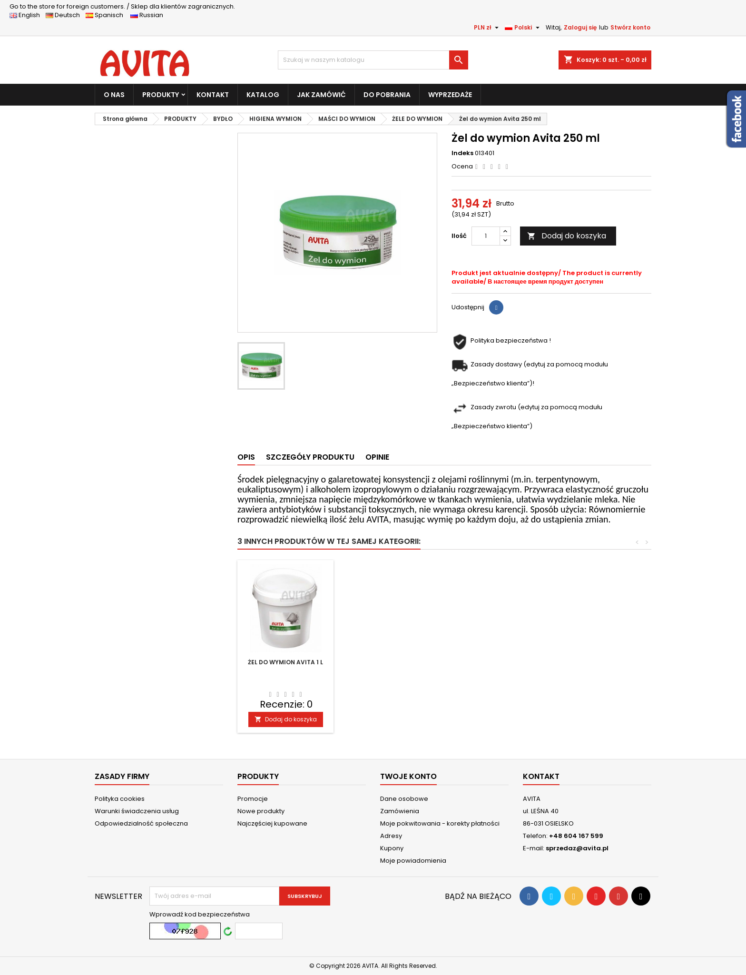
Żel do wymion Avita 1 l (496, 662)
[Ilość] (485, 236)
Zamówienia (399, 811)
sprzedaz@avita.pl (577, 848)
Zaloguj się (580, 27)
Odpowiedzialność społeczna (141, 823)
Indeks (462, 153)
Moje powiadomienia (413, 860)
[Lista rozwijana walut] (487, 28)
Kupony (391, 848)
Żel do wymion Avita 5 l (391, 662)
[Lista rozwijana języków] (523, 28)
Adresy (391, 835)
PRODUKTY (160, 94)
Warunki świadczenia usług (137, 811)
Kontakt (541, 776)
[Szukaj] (373, 59)
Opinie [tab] (377, 457)
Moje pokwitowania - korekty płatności (440, 823)
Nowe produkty (261, 811)
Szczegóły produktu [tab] (310, 457)
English (28, 15)
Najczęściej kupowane (272, 823)
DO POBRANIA (387, 94)
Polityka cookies (120, 798)
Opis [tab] (246, 457)
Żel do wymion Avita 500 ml (285, 666)
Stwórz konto (630, 27)
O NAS (114, 94)
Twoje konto (408, 776)
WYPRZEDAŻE (450, 94)
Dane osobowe (404, 798)
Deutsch (65, 15)
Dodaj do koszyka (566, 235)
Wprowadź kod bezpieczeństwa (199, 914)
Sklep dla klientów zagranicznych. (122, 6)
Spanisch (107, 15)
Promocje (252, 798)
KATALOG (262, 94)
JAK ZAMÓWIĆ (321, 94)
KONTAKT (212, 94)
